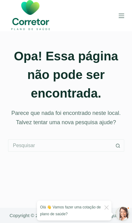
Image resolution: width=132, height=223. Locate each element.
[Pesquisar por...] (60, 145)
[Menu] (121, 16)
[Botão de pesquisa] (118, 145)
